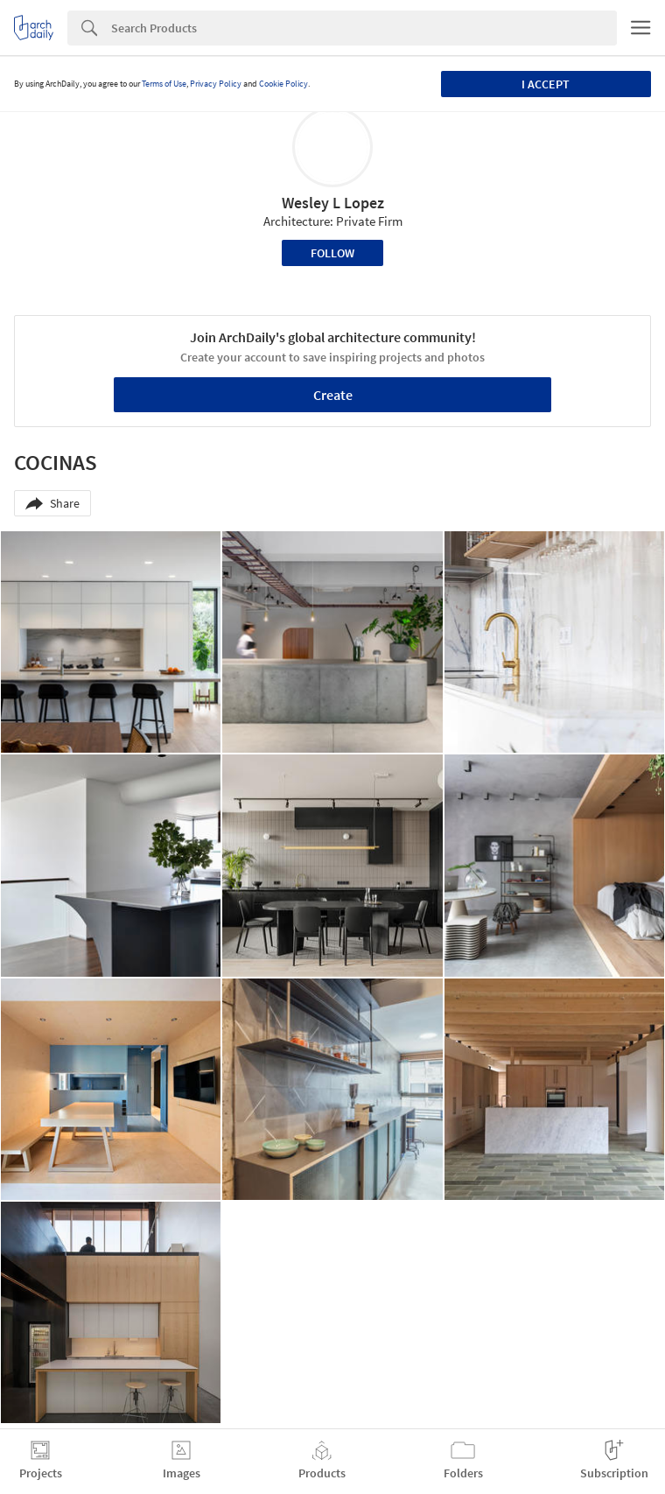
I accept (546, 84)
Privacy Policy (216, 83)
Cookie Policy (283, 83)
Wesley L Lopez (333, 203)
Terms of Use (164, 83)
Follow (332, 253)
